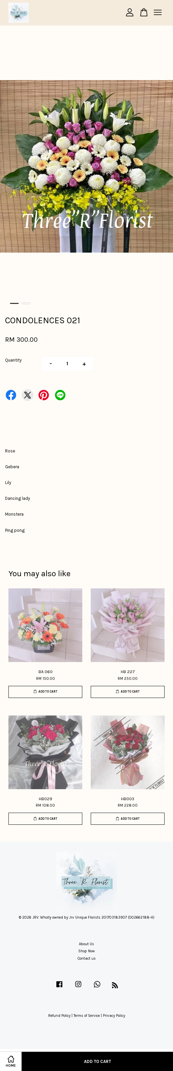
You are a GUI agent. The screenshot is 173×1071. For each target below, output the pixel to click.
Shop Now (86, 951)
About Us (86, 944)
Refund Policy (59, 1015)
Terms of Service (87, 1015)
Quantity (13, 360)
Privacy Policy (114, 1015)
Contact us (87, 958)
